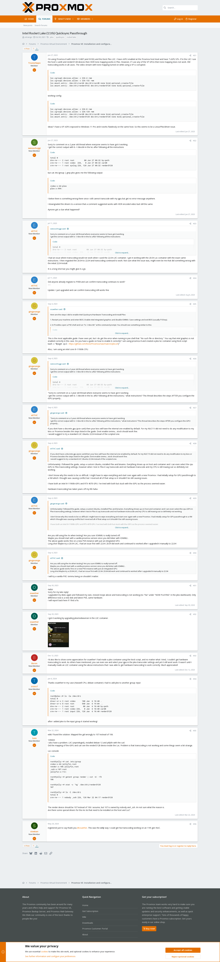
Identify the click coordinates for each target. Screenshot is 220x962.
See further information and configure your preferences (50, 956)
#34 (194, 679)
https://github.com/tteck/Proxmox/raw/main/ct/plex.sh (93, 343)
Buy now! (149, 928)
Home (85, 905)
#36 (194, 824)
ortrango (28, 37)
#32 (194, 614)
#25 (194, 304)
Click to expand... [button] (122, 252)
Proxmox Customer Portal (95, 928)
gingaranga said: (57, 413)
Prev (28, 48)
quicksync (60, 37)
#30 (194, 553)
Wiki (84, 916)
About (85, 934)
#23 (194, 223)
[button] (73, 19)
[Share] (190, 55)
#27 (194, 407)
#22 (194, 140)
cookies (44, 951)
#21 (194, 55)
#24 (194, 278)
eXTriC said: (55, 448)
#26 (194, 358)
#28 (194, 443)
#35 (194, 730)
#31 (194, 585)
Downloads (87, 922)
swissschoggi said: (58, 228)
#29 (194, 498)
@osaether (82, 827)
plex (52, 37)
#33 (194, 655)
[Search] (180, 7)
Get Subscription (90, 911)
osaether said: (56, 309)
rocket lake (71, 37)
